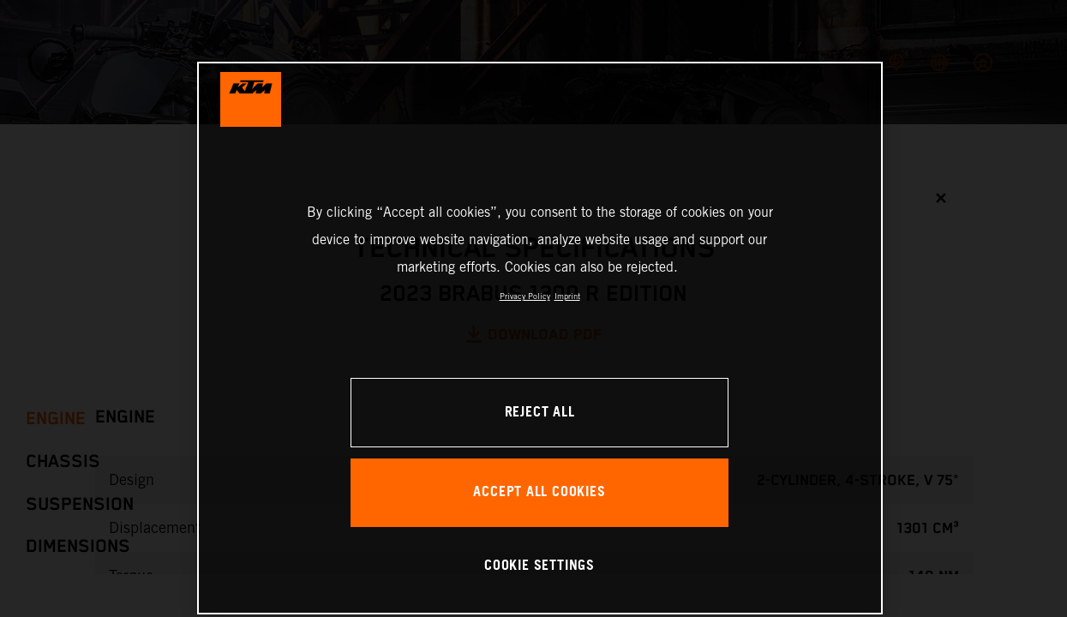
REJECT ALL (540, 412)
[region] (540, 338)
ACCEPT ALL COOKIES (539, 492)
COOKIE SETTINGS (539, 566)
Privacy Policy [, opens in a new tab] (525, 296)
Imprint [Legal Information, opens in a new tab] (567, 296)
